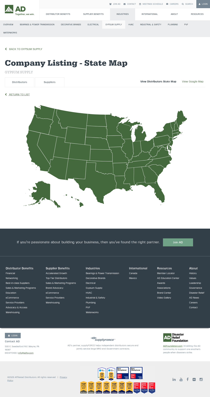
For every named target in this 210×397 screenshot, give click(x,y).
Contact (130, 4)
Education (11, 293)
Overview (8, 25)
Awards (161, 283)
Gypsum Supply (113, 25)
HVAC (131, 25)
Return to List (17, 94)
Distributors (19, 82)
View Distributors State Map (158, 81)
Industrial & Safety (150, 25)
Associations (163, 288)
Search (187, 4)
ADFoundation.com (172, 346)
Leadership (195, 283)
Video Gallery (164, 298)
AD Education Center (168, 278)
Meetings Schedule (151, 4)
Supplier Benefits (93, 14)
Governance (195, 288)
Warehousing (13, 313)
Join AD (114, 4)
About (174, 14)
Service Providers (15, 303)
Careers (172, 4)
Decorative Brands (71, 25)
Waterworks (10, 33)
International (150, 14)
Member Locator (166, 273)
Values (192, 278)
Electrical (93, 25)
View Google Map (192, 81)
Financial (10, 273)
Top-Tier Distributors (56, 278)
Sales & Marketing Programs (21, 288)
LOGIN (12, 335)
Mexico (133, 278)
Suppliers (50, 82)
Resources (197, 14)
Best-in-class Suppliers (17, 283)
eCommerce (12, 298)
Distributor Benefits (58, 14)
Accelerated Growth (56, 273)
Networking (12, 278)
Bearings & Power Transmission (37, 25)
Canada (133, 273)
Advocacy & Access (16, 308)
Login (203, 4)
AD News (194, 298)
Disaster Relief (196, 293)
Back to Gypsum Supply (23, 49)
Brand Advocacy (54, 288)
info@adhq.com (26, 353)
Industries (123, 14)
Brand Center (164, 293)
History (193, 273)
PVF (186, 25)
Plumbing (173, 25)
